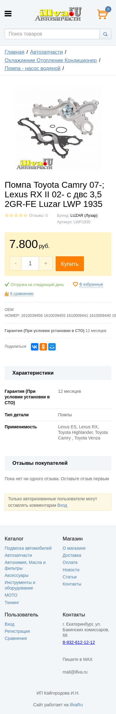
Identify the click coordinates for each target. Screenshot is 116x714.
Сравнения (16, 638)
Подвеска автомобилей (28, 548)
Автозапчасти (46, 52)
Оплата (70, 562)
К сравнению (21, 294)
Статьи (70, 576)
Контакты (72, 584)
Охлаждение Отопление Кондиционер (51, 60)
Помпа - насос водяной (32, 68)
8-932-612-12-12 (79, 642)
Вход (62, 505)
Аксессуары (16, 575)
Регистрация (17, 631)
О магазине (74, 548)
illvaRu (76, 704)
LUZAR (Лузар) (84, 215)
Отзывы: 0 (38, 215)
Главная (14, 52)
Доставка (72, 555)
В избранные (91, 284)
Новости (71, 569)
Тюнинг (12, 602)
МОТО (11, 595)
